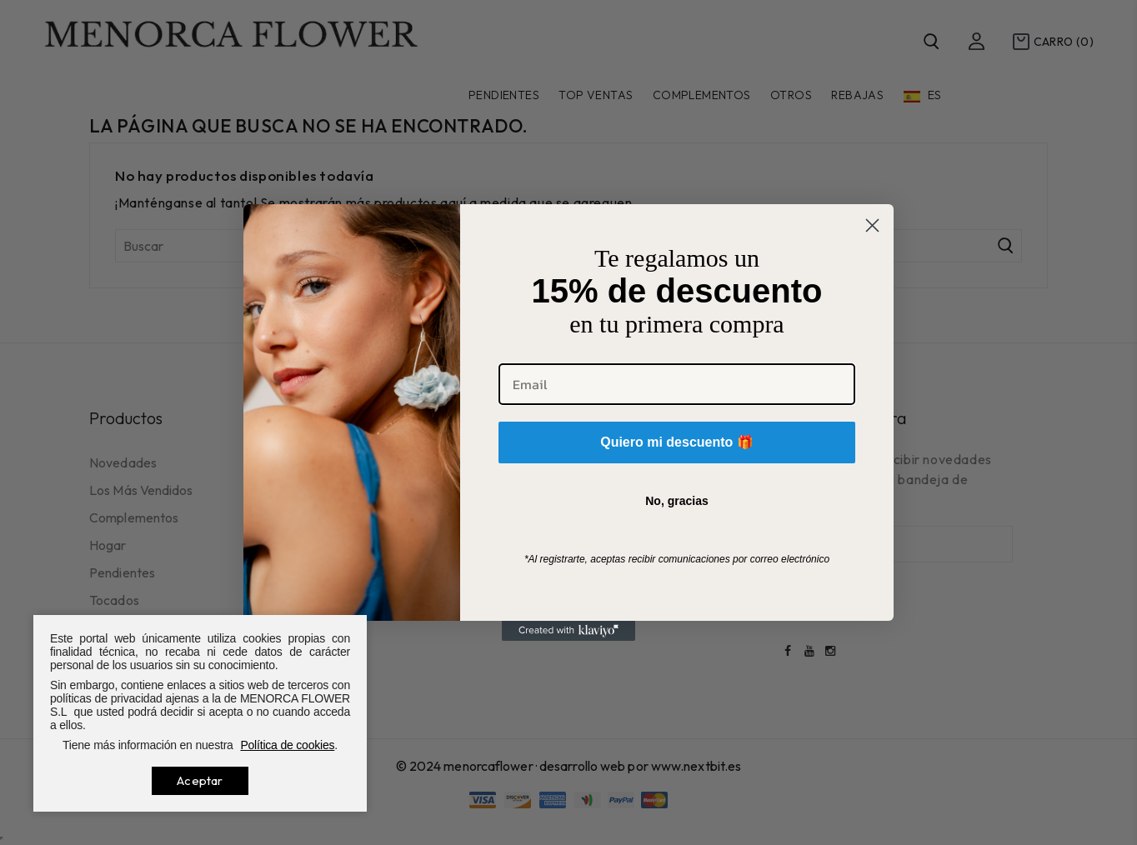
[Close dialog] (872, 225)
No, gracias (676, 501)
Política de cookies (287, 745)
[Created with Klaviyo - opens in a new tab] (568, 631)
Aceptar (200, 780)
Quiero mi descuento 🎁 (677, 442)
